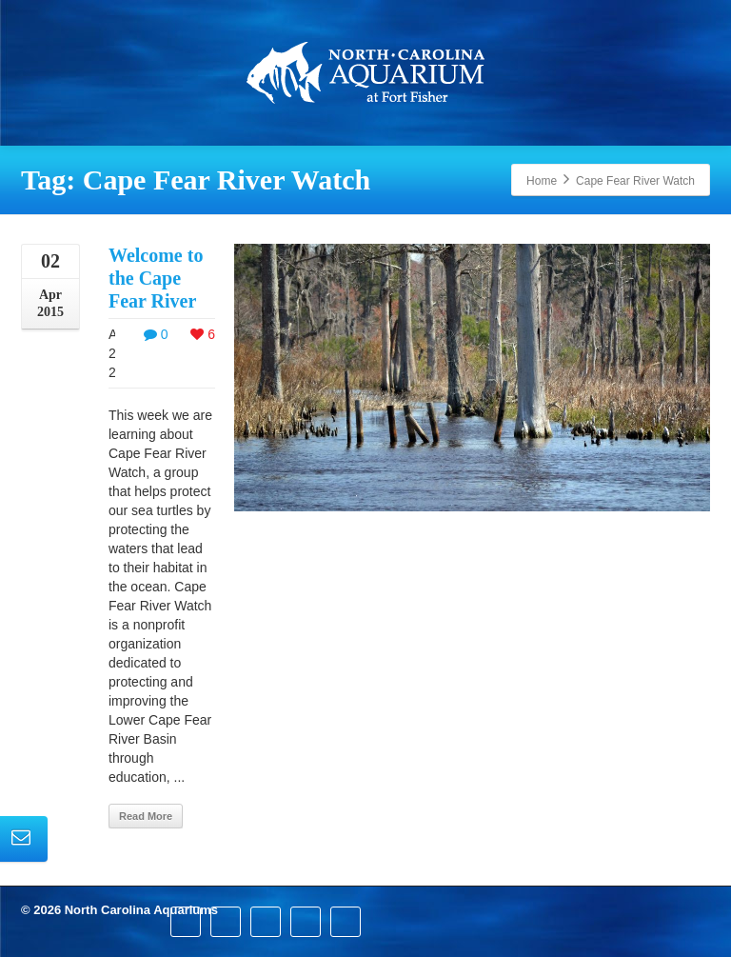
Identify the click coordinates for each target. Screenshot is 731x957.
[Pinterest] (265, 921)
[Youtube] (345, 921)
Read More (145, 816)
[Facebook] (185, 921)
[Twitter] (225, 921)
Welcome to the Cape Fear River (156, 278)
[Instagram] (305, 921)
